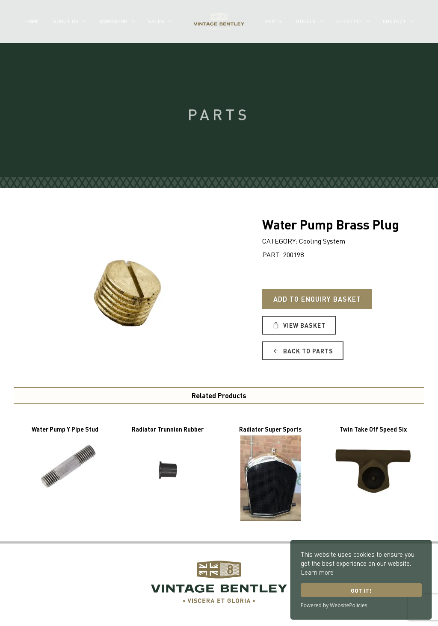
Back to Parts (302, 351)
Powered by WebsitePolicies (334, 605)
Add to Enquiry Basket (317, 298)
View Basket (299, 325)
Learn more (317, 572)
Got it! (361, 590)
